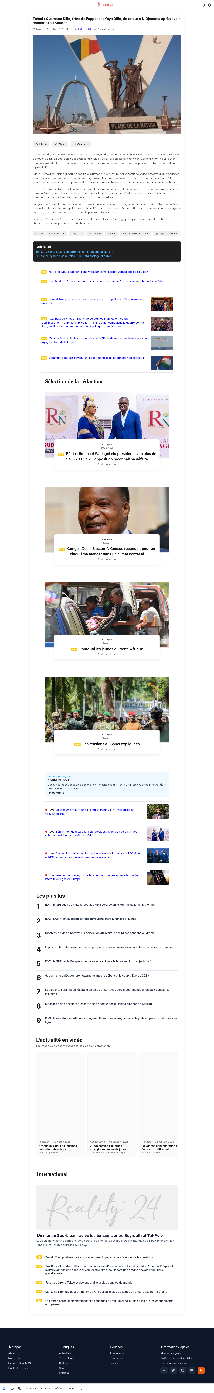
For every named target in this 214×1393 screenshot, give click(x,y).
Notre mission (16, 1358)
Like (41, 144)
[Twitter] (173, 1370)
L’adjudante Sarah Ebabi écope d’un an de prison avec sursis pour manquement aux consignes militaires (107, 992)
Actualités (31, 1388)
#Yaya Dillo (76, 233)
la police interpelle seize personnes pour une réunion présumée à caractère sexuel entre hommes (109, 947)
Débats (58, 1388)
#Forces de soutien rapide (135, 233)
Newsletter (116, 1358)
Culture (70, 1388)
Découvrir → (56, 793)
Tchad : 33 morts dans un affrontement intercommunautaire (74, 251)
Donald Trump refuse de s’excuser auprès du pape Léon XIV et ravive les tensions (99, 1257)
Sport (62, 1368)
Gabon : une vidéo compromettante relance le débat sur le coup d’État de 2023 (97, 975)
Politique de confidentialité (176, 1358)
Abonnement (117, 1353)
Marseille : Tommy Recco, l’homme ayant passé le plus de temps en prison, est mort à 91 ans (106, 1291)
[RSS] (201, 1370)
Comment (81, 144)
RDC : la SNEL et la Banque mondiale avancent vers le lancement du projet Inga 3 (98, 961)
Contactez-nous (18, 1368)
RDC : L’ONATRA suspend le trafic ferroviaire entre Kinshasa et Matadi (91, 918)
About (12, 1353)
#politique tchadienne (166, 233)
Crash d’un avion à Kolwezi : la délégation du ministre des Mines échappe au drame (100, 933)
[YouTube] (191, 1370)
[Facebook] (164, 1370)
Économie (46, 1388)
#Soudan (111, 233)
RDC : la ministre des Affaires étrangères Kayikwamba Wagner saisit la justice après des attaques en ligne (111, 1020)
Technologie (66, 1358)
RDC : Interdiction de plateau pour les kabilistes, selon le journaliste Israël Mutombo (100, 904)
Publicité (115, 1363)
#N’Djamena (94, 233)
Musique (64, 1372)
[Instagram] (182, 1370)
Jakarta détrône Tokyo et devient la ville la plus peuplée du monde (88, 1282)
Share (60, 144)
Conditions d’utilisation (174, 1363)
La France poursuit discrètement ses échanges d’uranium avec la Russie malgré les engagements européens (109, 1302)
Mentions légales (170, 1353)
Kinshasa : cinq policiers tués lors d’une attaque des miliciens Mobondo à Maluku (98, 1004)
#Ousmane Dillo (56, 233)
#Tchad (39, 233)
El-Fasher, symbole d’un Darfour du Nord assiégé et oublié (74, 256)
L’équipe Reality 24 (19, 1363)
